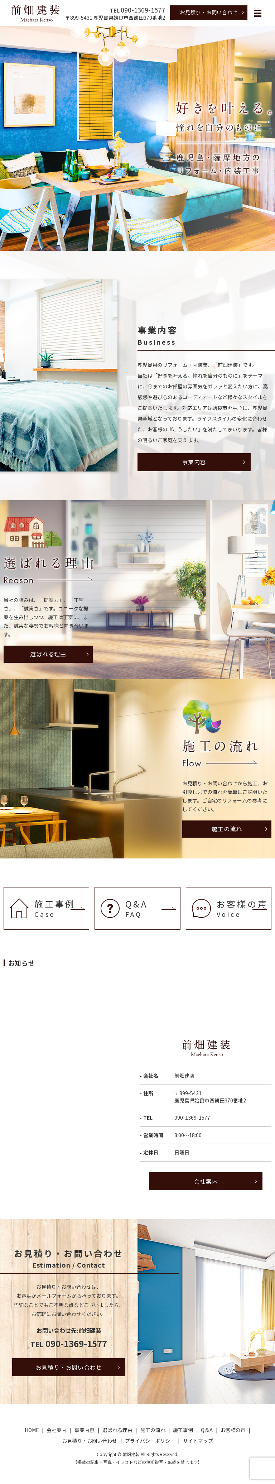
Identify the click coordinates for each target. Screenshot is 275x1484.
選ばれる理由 (48, 654)
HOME (32, 1429)
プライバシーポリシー (150, 1440)
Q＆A (207, 1429)
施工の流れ (227, 828)
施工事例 (183, 1429)
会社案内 (206, 1181)
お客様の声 (233, 1429)
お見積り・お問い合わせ (209, 12)
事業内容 (194, 462)
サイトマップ (198, 1440)
